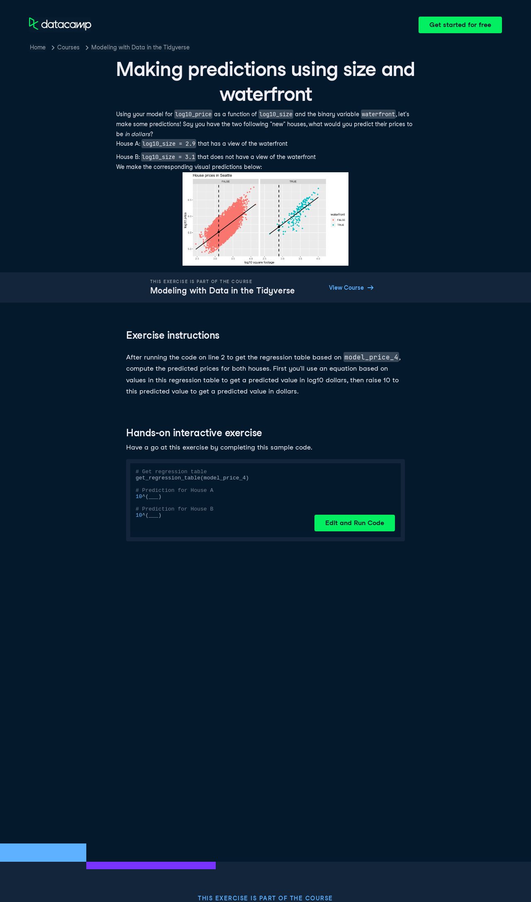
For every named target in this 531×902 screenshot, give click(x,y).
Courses (68, 47)
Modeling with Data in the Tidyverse (140, 47)
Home (38, 47)
